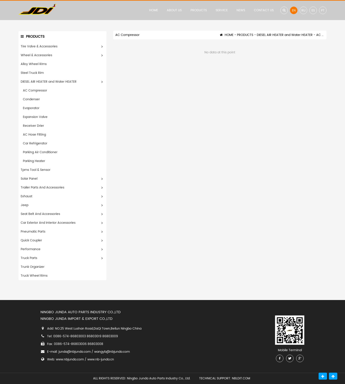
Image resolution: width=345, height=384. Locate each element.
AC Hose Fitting (34, 134)
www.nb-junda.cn (100, 359)
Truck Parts (29, 258)
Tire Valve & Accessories (39, 46)
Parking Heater (34, 161)
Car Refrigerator (35, 143)
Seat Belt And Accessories (40, 213)
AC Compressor (35, 90)
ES (313, 10)
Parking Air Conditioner (40, 152)
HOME (153, 10)
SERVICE (222, 10)
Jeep (24, 205)
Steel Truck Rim (32, 72)
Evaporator (31, 108)
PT (323, 10)
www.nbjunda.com (70, 359)
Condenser (31, 99)
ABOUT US (174, 10)
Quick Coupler (31, 240)
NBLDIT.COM (242, 378)
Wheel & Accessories (36, 55)
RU (303, 10)
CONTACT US (264, 10)
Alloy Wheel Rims (34, 64)
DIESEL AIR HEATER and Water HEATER (49, 81)
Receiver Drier (33, 125)
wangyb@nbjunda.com (112, 351)
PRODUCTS (199, 10)
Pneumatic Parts (33, 231)
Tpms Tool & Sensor (35, 169)
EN (294, 10)
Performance (30, 249)
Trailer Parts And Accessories (42, 187)
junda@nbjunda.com (75, 351)
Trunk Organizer (32, 266)
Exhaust (26, 196)
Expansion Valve (35, 116)
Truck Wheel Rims (34, 275)
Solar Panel (29, 178)
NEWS (241, 10)
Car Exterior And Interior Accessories (48, 222)
